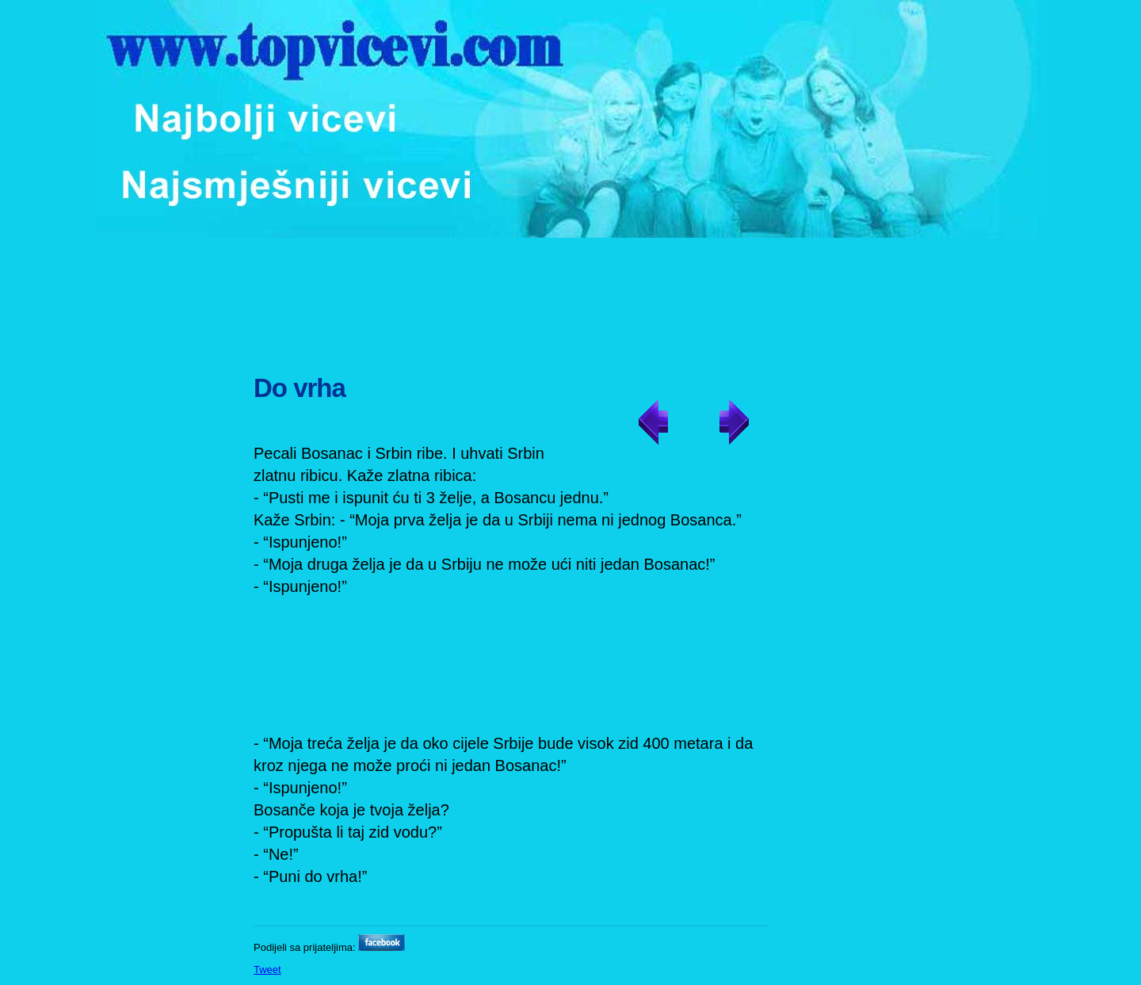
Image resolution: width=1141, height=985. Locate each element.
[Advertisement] (572, 297)
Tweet (267, 969)
